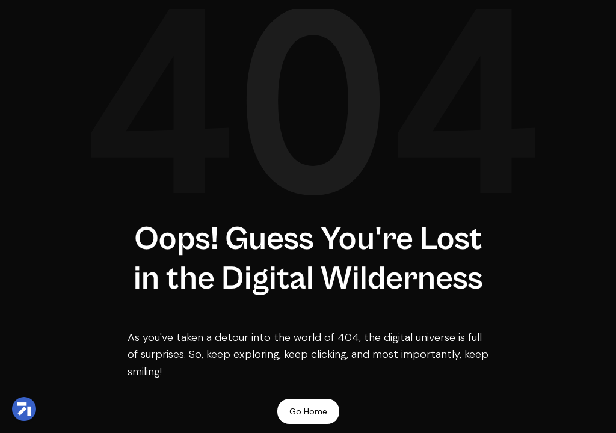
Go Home (308, 411)
